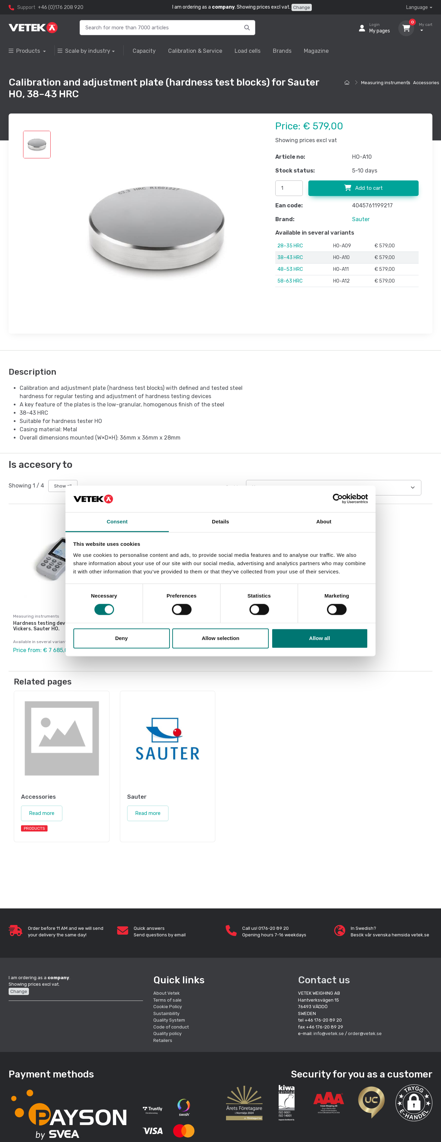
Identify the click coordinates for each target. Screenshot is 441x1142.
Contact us (324, 980)
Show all (63, 486)
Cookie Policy (167, 1006)
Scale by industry (84, 51)
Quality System (169, 1020)
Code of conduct (171, 1027)
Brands (282, 51)
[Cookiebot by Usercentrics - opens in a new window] (338, 499)
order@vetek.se (365, 1033)
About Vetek (166, 993)
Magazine (316, 51)
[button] (414, 1102)
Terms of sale (167, 1000)
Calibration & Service (195, 51)
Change (301, 7)
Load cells (247, 51)
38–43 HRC (290, 257)
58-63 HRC (289, 281)
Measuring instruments (385, 82)
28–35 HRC (290, 246)
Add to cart (363, 188)
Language (417, 7)
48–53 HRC (290, 269)
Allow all (319, 638)
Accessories (426, 82)
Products (25, 51)
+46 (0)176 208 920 (60, 7)
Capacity (144, 51)
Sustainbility (167, 1013)
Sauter (361, 219)
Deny (121, 638)
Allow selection (220, 638)
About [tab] (323, 521)
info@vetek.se (329, 1033)
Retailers (162, 1040)
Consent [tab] (117, 521)
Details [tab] (220, 521)
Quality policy (167, 1033)
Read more (41, 813)
